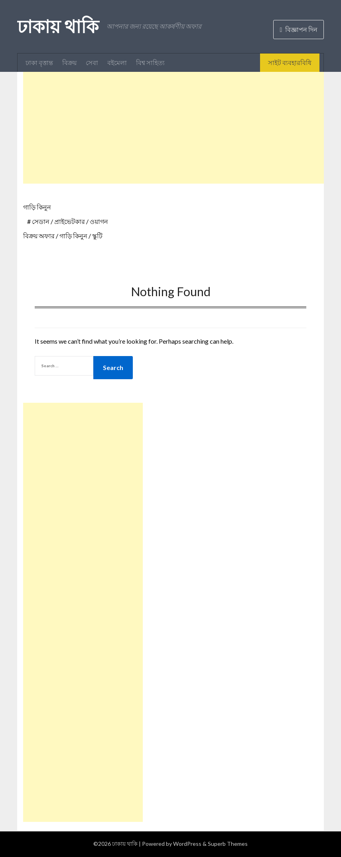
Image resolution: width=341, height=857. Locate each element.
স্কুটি (97, 235)
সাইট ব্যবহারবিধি (289, 62)
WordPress (187, 843)
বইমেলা (117, 62)
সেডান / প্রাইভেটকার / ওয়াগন (70, 221)
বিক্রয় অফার (39, 235)
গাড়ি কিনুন (37, 207)
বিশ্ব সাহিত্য (150, 62)
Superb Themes (228, 843)
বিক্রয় (69, 62)
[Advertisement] (182, 128)
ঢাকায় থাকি (58, 26)
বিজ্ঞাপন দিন (298, 29)
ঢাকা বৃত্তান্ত (39, 62)
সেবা (92, 62)
